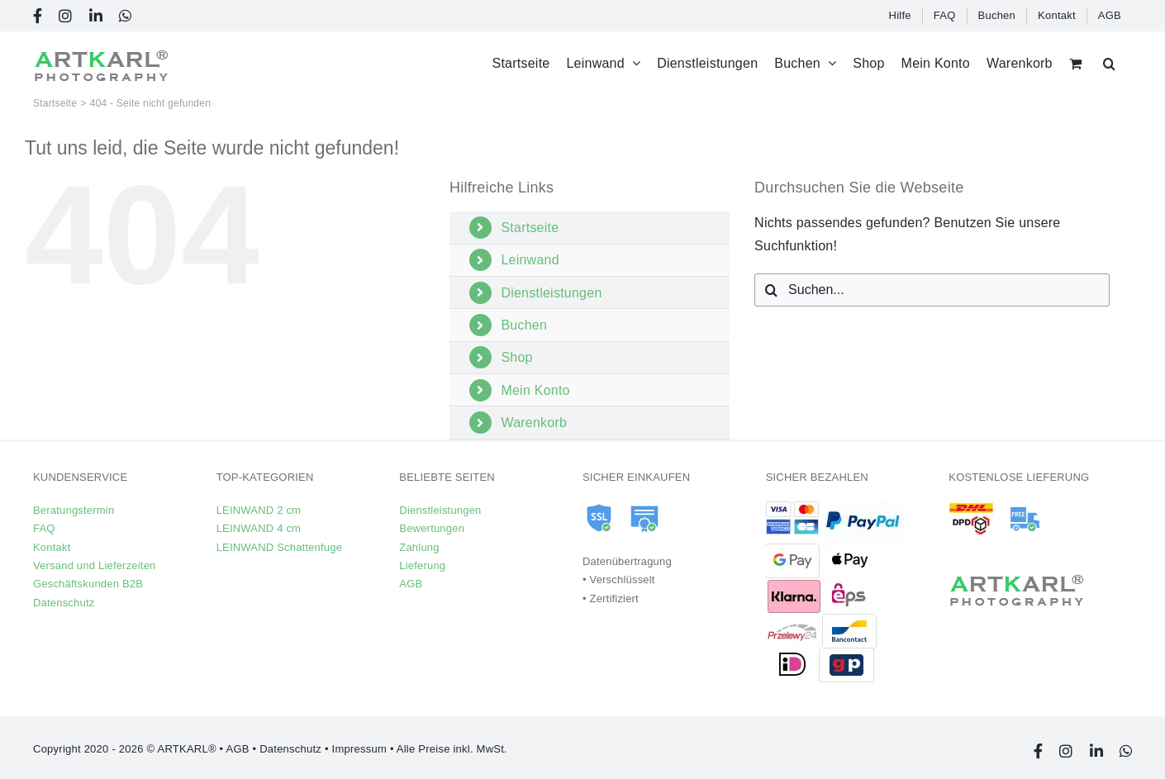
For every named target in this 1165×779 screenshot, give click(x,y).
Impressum (359, 749)
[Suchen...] (932, 289)
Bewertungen (431, 528)
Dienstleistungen (551, 293)
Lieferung (422, 565)
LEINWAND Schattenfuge (279, 547)
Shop (516, 357)
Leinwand (530, 260)
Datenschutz (63, 602)
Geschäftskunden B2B (88, 583)
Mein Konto (535, 390)
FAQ (44, 528)
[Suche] (770, 289)
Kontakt (51, 547)
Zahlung (419, 547)
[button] (1109, 63)
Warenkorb (534, 423)
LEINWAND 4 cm (258, 528)
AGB (410, 583)
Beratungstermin (73, 510)
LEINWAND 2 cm (258, 510)
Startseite (530, 228)
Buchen (524, 325)
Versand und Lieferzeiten (94, 565)
